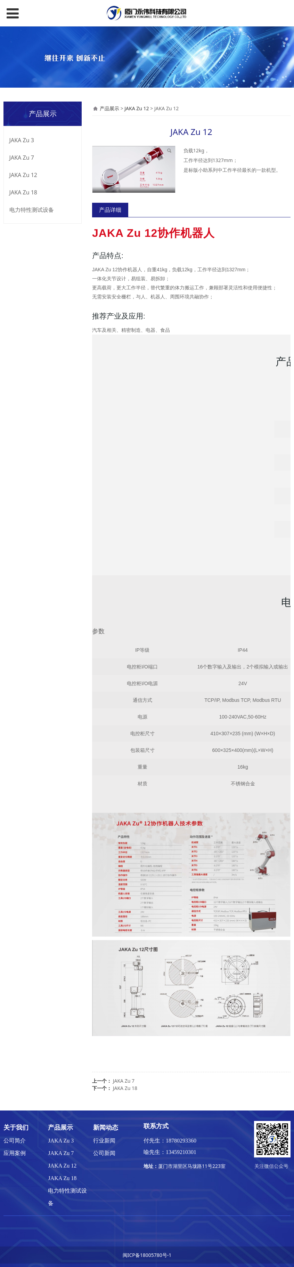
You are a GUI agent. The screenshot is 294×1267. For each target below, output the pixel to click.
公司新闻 (104, 1153)
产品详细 (110, 210)
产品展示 (109, 108)
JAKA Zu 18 (23, 192)
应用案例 (14, 1153)
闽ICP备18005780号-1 (147, 1255)
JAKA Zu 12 (23, 175)
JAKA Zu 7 (21, 157)
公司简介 (14, 1141)
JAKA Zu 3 (21, 140)
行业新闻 (104, 1141)
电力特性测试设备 (31, 210)
